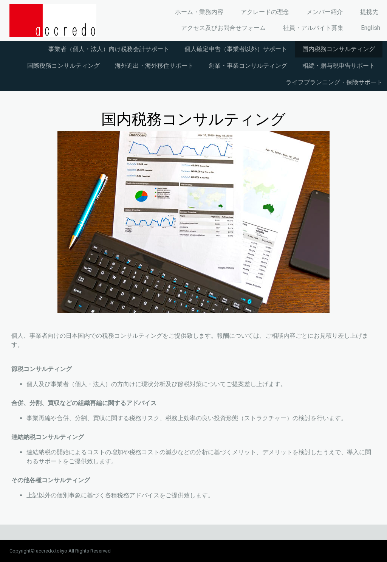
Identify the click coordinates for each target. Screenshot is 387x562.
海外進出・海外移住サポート (154, 65)
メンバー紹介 (325, 12)
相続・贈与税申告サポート (338, 65)
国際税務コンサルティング (63, 65)
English (370, 27)
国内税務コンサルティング (338, 49)
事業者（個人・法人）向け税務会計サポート (108, 49)
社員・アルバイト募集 (313, 27)
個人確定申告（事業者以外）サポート (235, 49)
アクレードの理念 (265, 12)
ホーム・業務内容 (199, 12)
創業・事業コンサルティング (248, 65)
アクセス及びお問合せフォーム (223, 27)
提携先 (369, 12)
